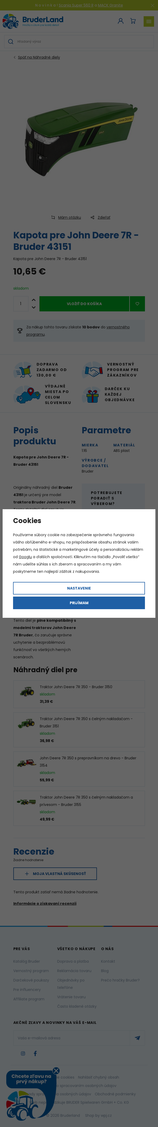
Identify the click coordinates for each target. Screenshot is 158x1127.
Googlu (25, 556)
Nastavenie (79, 588)
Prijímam (79, 602)
